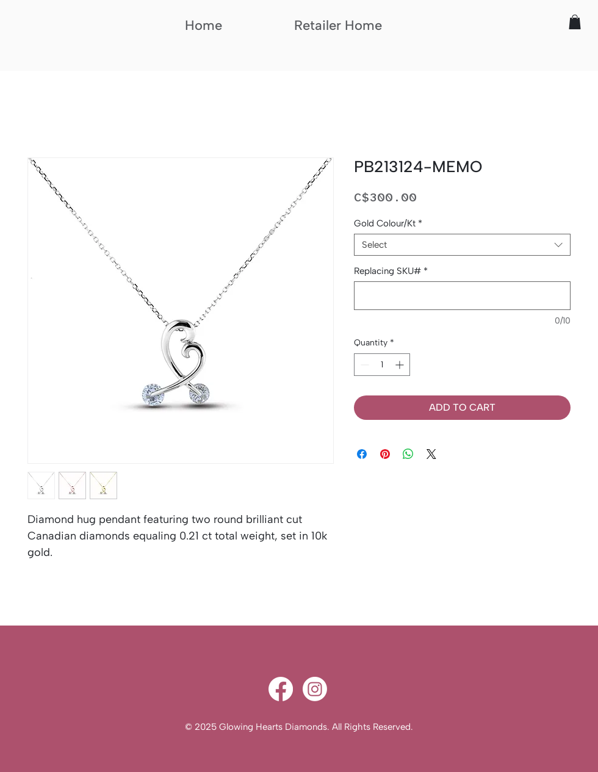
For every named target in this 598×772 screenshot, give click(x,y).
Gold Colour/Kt (388, 223)
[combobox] (462, 245)
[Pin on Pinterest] (385, 454)
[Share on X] (431, 454)
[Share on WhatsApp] (408, 454)
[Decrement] (363, 364)
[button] (575, 22)
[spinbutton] (382, 364)
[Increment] (400, 364)
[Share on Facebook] (362, 454)
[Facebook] (280, 689)
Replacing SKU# (391, 270)
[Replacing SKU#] (462, 296)
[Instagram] (315, 689)
